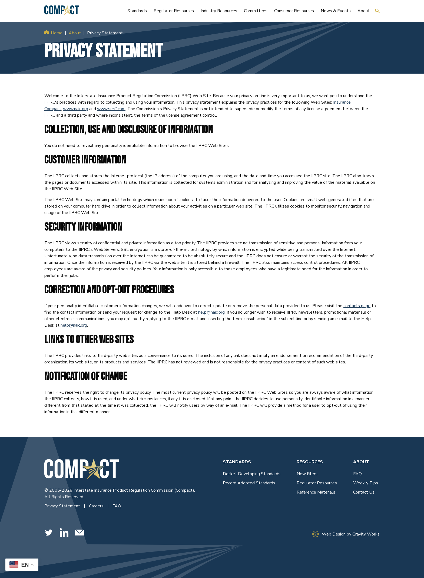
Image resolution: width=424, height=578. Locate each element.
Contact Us (364, 492)
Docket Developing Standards (251, 474)
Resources (310, 462)
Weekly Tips (365, 483)
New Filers (307, 474)
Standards (237, 462)
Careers (97, 506)
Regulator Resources (317, 483)
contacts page (356, 306)
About (75, 33)
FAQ (116, 506)
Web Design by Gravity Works (346, 534)
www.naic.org (75, 109)
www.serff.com (111, 109)
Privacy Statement (62, 506)
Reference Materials (316, 492)
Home (56, 33)
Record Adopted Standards (249, 483)
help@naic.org (211, 312)
